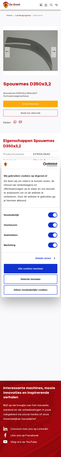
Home (9, 15)
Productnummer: (14, 154)
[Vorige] (7, 52)
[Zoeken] (51, 5)
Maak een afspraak (30, 113)
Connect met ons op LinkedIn (25, 429)
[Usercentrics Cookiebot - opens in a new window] (43, 164)
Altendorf (38, 15)
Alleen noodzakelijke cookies (30, 289)
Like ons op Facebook (21, 435)
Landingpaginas (23, 15)
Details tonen (43, 258)
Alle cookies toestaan (30, 268)
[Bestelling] (41, 5)
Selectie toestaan (30, 279)
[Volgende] (53, 52)
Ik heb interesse (30, 104)
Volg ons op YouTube (20, 442)
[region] (30, 52)
